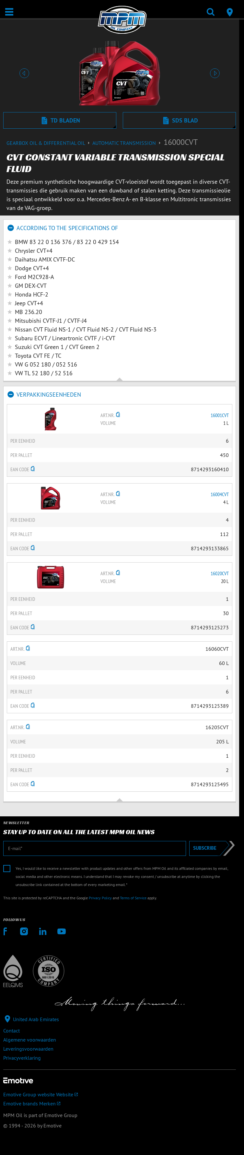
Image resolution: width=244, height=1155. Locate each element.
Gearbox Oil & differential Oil (49, 143)
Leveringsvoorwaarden (28, 1048)
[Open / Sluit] (9, 12)
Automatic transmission (128, 143)
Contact (11, 1030)
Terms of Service (133, 897)
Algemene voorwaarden (29, 1039)
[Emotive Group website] (119, 1094)
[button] (24, 73)
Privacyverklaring (22, 1058)
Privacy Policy (100, 897)
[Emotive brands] (119, 1103)
